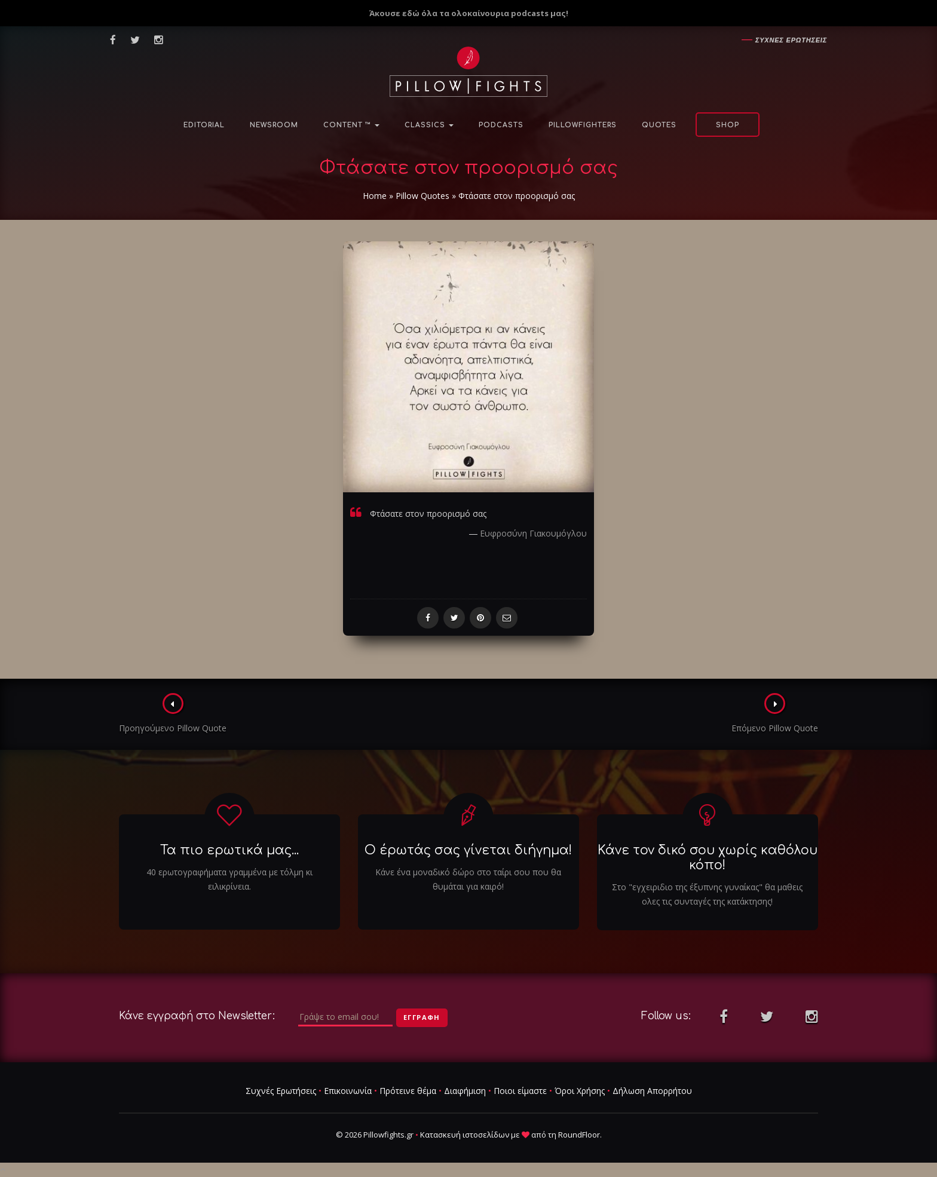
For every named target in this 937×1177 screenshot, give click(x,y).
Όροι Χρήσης (580, 1090)
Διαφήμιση (465, 1090)
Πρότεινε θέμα (407, 1090)
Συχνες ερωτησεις (791, 40)
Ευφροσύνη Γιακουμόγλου (533, 533)
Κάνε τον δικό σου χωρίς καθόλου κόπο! (707, 857)
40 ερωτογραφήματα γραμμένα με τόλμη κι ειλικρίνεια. (229, 879)
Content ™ (351, 125)
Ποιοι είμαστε (520, 1090)
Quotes (659, 125)
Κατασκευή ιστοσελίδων (464, 1134)
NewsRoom (274, 125)
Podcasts (501, 125)
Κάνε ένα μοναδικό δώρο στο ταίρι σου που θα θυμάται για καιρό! (468, 879)
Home (375, 195)
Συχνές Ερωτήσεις (281, 1090)
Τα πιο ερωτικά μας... (229, 850)
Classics (429, 125)
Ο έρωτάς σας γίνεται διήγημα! (468, 850)
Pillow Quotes (422, 195)
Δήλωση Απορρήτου (652, 1090)
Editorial (204, 125)
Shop (727, 125)
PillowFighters (583, 125)
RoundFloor (579, 1134)
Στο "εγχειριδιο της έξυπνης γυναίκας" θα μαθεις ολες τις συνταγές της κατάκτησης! (707, 894)
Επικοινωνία (348, 1090)
